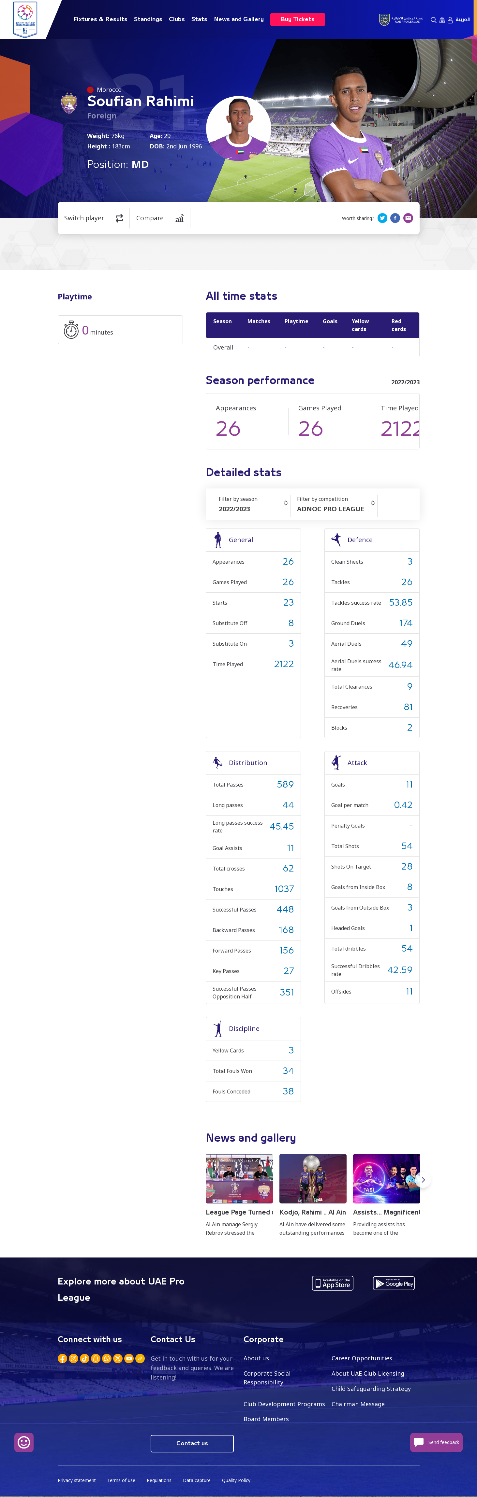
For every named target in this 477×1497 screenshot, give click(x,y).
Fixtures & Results (100, 19)
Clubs (177, 19)
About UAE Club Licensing (368, 1373)
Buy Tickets (298, 19)
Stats (199, 19)
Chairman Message (358, 1404)
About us (256, 1358)
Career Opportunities (362, 1358)
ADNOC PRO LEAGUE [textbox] (330, 508)
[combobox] (254, 509)
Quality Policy (238, 1481)
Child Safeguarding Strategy (371, 1389)
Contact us (192, 1444)
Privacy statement (77, 1481)
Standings (148, 19)
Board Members (266, 1419)
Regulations (160, 1481)
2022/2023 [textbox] (234, 508)
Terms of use (122, 1481)
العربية (462, 19)
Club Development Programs (284, 1404)
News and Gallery (239, 19)
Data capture (198, 1481)
